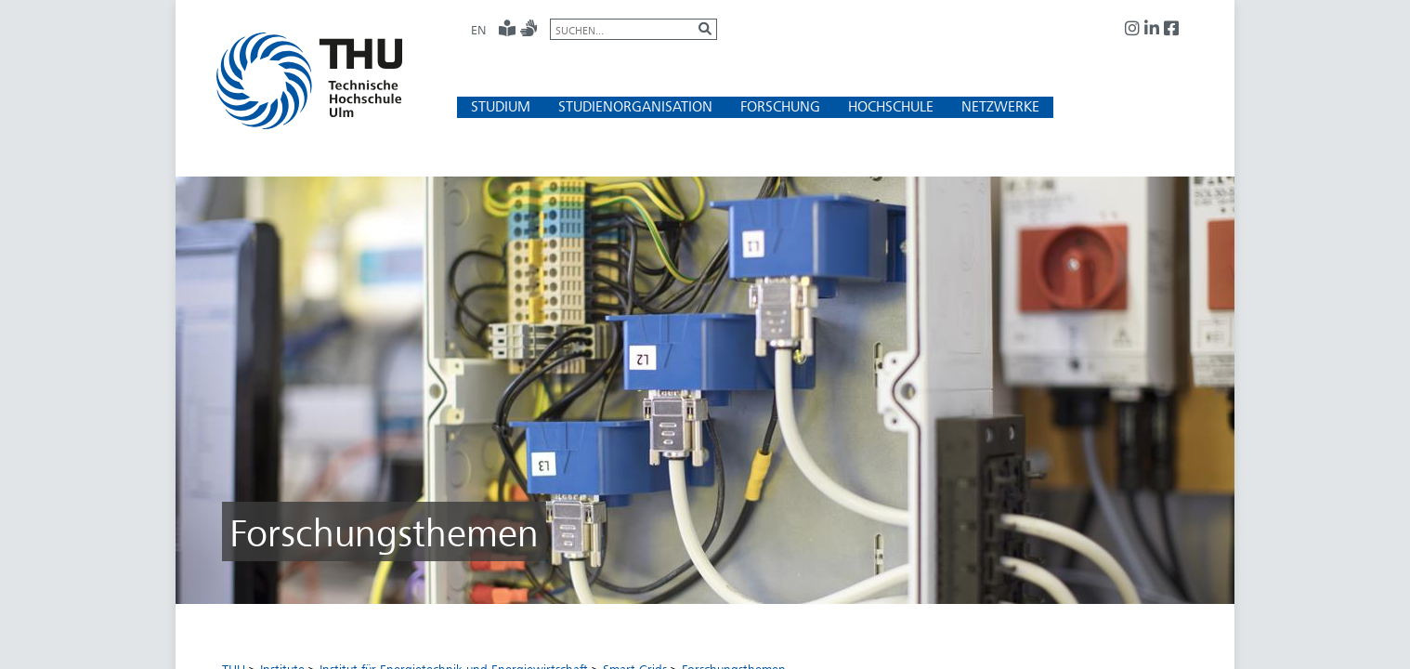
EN (478, 29)
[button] (500, 106)
